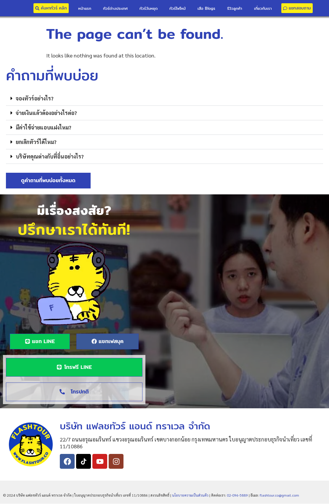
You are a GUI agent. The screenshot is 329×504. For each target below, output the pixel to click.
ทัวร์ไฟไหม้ (177, 8)
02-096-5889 (237, 495)
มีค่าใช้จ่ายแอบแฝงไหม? (43, 127)
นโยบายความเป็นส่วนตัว (190, 495)
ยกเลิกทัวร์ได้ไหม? (36, 141)
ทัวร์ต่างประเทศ (115, 8)
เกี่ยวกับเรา (263, 8)
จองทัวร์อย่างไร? (35, 98)
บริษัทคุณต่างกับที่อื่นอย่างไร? (50, 156)
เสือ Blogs (206, 8)
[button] (164, 98)
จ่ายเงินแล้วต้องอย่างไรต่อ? (46, 112)
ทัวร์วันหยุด (148, 8)
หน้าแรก (84, 8)
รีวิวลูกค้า (234, 8)
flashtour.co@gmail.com (279, 495)
